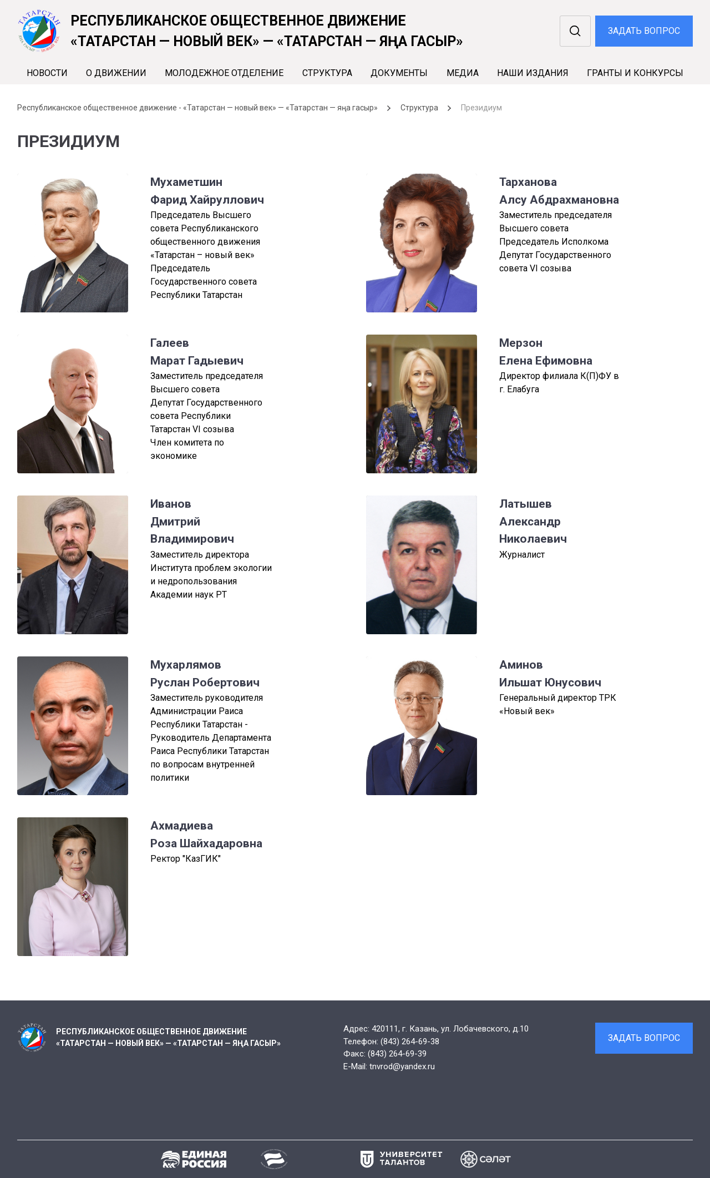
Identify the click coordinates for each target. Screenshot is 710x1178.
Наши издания (533, 73)
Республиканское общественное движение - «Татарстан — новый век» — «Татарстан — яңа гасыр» (197, 107)
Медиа (463, 73)
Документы (399, 73)
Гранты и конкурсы (635, 73)
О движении (116, 73)
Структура (419, 107)
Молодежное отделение (224, 73)
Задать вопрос (644, 31)
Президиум (481, 107)
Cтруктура (327, 73)
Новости (47, 73)
